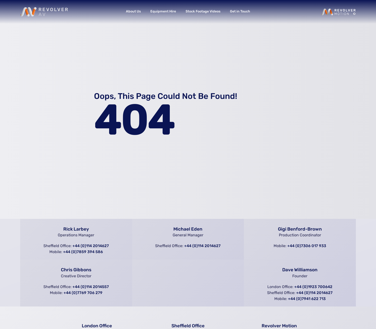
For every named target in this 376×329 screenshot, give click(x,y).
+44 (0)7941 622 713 (307, 298)
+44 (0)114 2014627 (90, 246)
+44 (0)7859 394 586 (83, 252)
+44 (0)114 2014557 (90, 286)
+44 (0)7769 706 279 (83, 292)
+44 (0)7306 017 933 (306, 246)
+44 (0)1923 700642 (313, 286)
